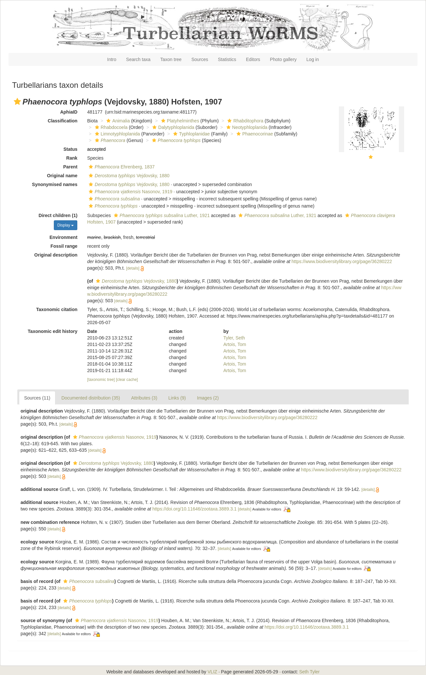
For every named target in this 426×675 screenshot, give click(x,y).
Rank (71, 158)
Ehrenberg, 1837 (121, 166)
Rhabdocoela (110, 127)
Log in (312, 59)
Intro (111, 59)
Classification (62, 120)
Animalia (117, 120)
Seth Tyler (309, 671)
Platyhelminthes (179, 120)
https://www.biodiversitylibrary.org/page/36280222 (342, 261)
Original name (62, 175)
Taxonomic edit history (52, 331)
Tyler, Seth (234, 337)
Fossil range (64, 246)
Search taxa (138, 59)
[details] (132, 268)
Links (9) (177, 397)
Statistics (227, 59)
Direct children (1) (57, 215)
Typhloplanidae (191, 133)
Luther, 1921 (161, 215)
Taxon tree (170, 59)
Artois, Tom (234, 344)
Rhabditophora (244, 120)
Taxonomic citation (57, 309)
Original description (55, 255)
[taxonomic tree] (101, 379)
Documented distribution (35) (90, 397)
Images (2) (208, 397)
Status (71, 149)
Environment (64, 237)
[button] (17, 101)
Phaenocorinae (254, 133)
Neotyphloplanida (246, 127)
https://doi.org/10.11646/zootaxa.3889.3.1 (194, 508)
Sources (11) (37, 397)
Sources (199, 59)
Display (65, 225)
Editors (253, 59)
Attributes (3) (144, 397)
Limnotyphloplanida (116, 133)
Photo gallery (283, 59)
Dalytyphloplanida (172, 127)
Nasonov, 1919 (129, 191)
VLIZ (212, 671)
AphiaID (68, 112)
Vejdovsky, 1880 (128, 175)
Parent (70, 166)
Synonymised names (54, 184)
